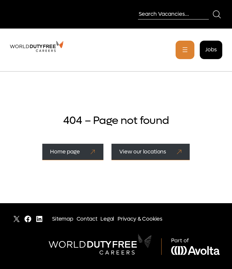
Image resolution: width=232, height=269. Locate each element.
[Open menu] (185, 50)
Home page (65, 151)
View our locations (142, 151)
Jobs (211, 49)
